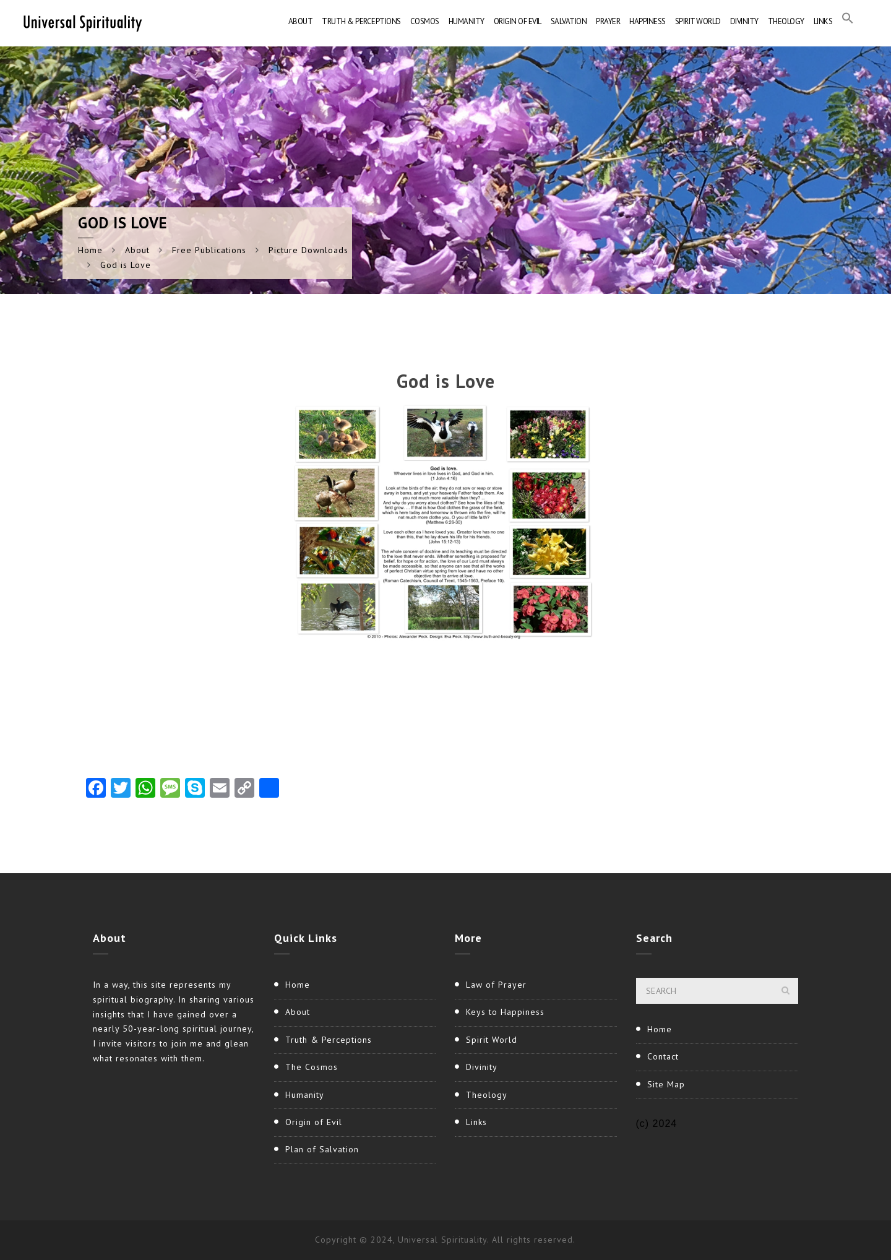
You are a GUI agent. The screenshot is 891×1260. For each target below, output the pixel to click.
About (300, 21)
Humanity (466, 21)
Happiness (647, 21)
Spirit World (698, 21)
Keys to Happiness (505, 1011)
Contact (663, 1056)
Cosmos (424, 21)
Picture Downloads (308, 250)
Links (823, 21)
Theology (786, 21)
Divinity (744, 21)
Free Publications (209, 250)
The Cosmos (311, 1066)
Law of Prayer (496, 984)
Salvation (569, 21)
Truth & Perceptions (361, 21)
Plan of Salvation (322, 1149)
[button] (847, 21)
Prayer (608, 21)
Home (90, 250)
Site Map (666, 1084)
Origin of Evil (517, 21)
